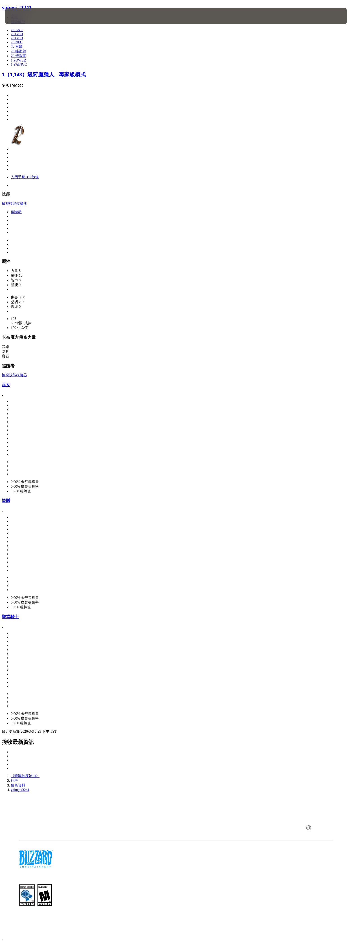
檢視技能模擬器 (14, 203)
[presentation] (22, 16)
